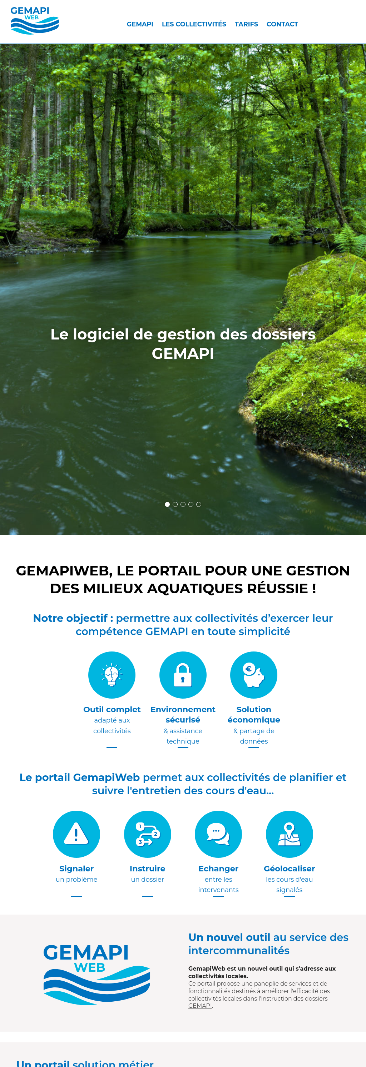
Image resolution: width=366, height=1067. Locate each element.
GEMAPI (140, 24)
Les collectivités (194, 24)
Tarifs (246, 24)
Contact (282, 24)
